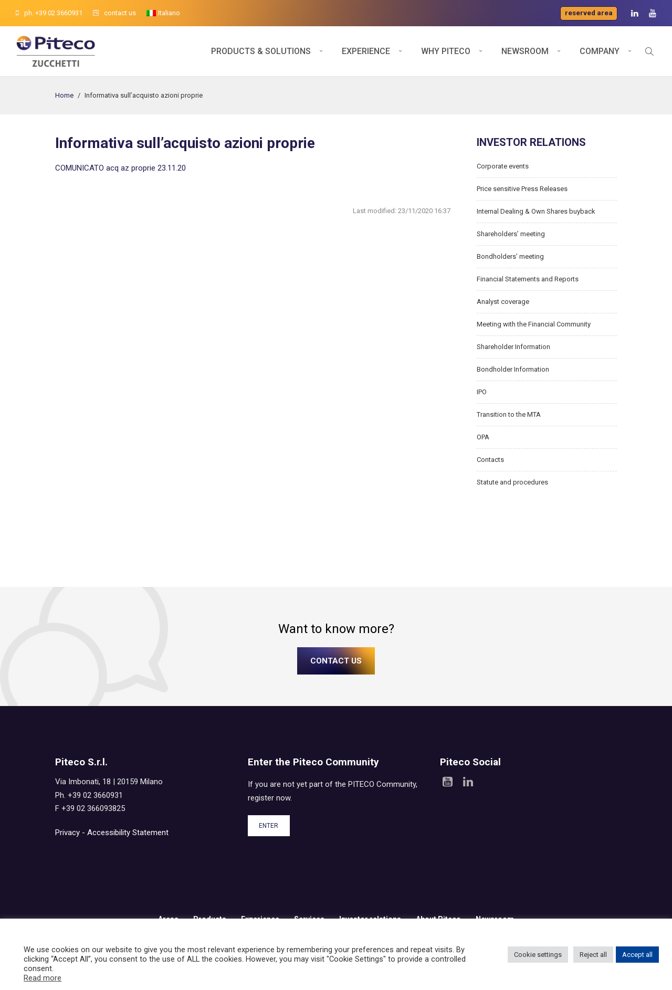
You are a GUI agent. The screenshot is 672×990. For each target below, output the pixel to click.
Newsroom (525, 51)
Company (600, 51)
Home (64, 95)
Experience (366, 51)
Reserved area (589, 13)
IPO (482, 392)
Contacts (490, 460)
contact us (114, 13)
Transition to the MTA (509, 414)
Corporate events (503, 166)
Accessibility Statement (128, 832)
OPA (483, 437)
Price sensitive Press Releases (522, 189)
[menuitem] (163, 13)
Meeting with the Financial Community (534, 324)
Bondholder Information (513, 369)
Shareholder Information (513, 347)
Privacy (67, 832)
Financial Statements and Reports (528, 279)
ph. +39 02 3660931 (49, 13)
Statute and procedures (512, 482)
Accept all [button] (637, 955)
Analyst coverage (503, 302)
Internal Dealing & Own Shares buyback (536, 211)
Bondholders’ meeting (510, 256)
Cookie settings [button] (538, 955)
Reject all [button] (593, 955)
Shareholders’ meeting (511, 234)
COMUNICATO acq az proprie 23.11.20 (120, 168)
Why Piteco (445, 51)
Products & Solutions (261, 51)
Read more (42, 978)
